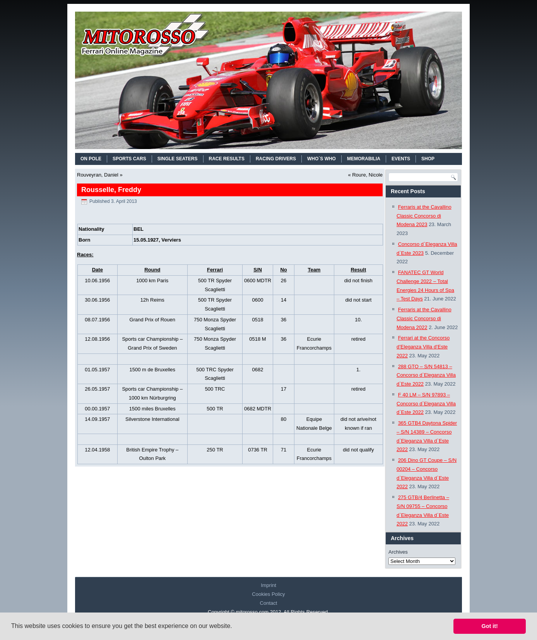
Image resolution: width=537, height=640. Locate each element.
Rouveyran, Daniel (97, 175)
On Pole (90, 158)
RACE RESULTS (227, 158)
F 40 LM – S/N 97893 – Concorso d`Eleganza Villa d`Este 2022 (426, 403)
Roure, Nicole (367, 175)
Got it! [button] (490, 626)
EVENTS (401, 158)
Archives (398, 552)
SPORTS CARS (129, 158)
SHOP (427, 158)
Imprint (268, 585)
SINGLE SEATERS (177, 158)
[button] (235, 627)
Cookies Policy (268, 594)
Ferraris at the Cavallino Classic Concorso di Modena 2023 (424, 216)
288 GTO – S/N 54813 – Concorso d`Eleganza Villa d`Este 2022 (426, 375)
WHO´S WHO (321, 158)
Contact (268, 603)
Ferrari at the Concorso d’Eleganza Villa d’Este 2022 (423, 347)
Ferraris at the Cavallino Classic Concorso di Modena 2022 (424, 318)
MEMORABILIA (363, 158)
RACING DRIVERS (276, 158)
